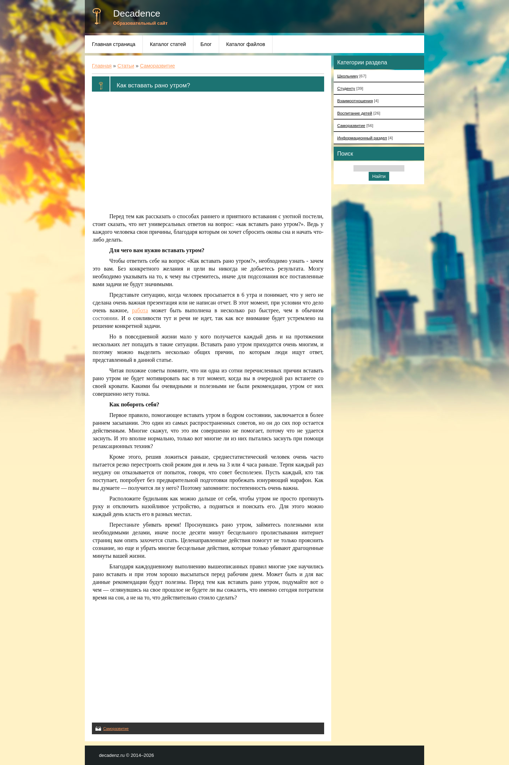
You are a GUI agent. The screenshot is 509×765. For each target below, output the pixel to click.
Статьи (125, 66)
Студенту (346, 88)
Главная (102, 66)
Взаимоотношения (355, 100)
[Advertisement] (208, 152)
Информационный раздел (362, 137)
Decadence (136, 13)
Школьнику (347, 76)
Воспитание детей (354, 113)
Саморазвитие (157, 66)
